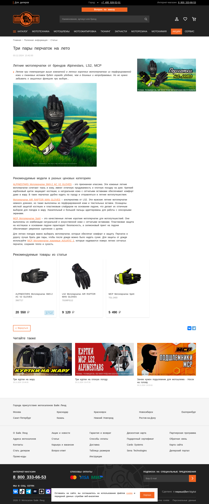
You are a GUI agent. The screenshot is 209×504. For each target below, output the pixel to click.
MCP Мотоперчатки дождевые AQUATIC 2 (50, 241)
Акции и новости (61, 433)
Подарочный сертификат (140, 439)
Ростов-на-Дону (147, 418)
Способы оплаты (99, 439)
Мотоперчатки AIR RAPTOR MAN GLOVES (36, 200)
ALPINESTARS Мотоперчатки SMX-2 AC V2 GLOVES (42, 184)
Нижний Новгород (103, 418)
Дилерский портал (179, 451)
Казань (60, 418)
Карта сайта (176, 445)
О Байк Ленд (20, 433)
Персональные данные (184, 500)
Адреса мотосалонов (24, 439)
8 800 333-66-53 (187, 3)
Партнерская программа (182, 433)
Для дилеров (22, 3)
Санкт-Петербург (22, 418)
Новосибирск (146, 412)
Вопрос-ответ (59, 451)
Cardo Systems (135, 445)
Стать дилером (21, 451)
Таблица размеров (100, 451)
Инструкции (96, 457)
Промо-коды (19, 457)
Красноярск (100, 412)
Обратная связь (178, 439)
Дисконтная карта (136, 433)
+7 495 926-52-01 (111, 3)
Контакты (18, 445)
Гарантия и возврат (100, 433)
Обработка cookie (160, 500)
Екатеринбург (189, 412)
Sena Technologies (137, 451)
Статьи (55, 439)
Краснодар (62, 412)
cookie (129, 493)
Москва (17, 412)
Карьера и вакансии (63, 445)
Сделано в (179, 492)
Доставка (94, 445)
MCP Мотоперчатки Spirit (26, 219)
